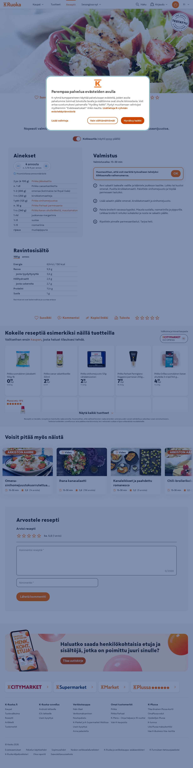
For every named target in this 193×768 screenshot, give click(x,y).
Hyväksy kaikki (132, 120)
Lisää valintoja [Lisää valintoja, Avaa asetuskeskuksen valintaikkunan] (59, 120)
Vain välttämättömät (102, 120)
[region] (98, 103)
